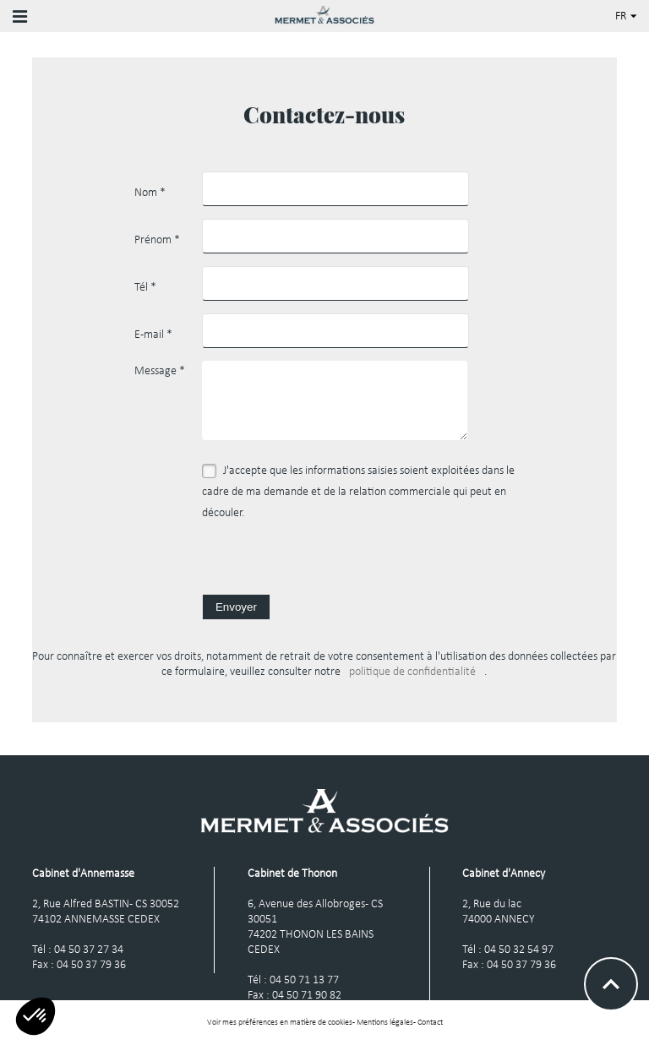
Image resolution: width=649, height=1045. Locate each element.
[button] (35, 1016)
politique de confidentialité (412, 672)
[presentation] (330, 561)
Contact (430, 1022)
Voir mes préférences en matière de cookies (279, 1022)
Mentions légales (385, 1022)
